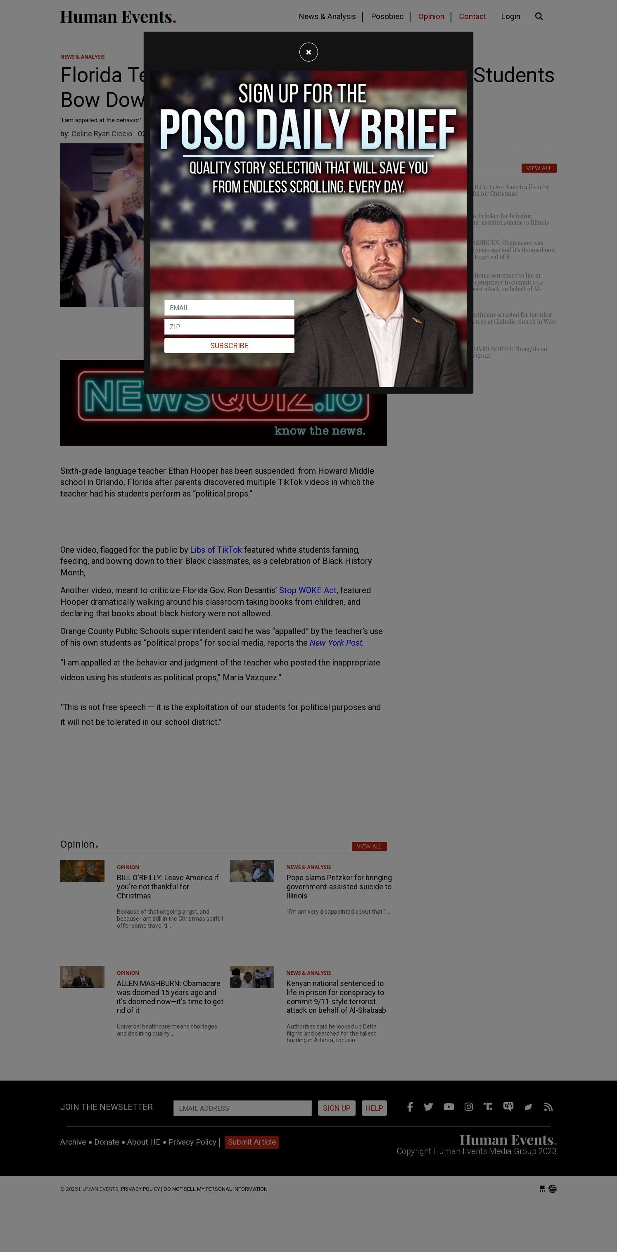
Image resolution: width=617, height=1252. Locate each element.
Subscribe (229, 345)
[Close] (308, 52)
